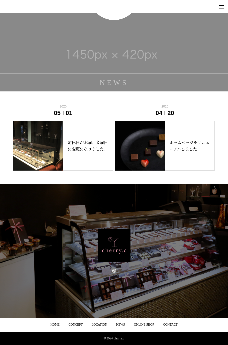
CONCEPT (76, 324)
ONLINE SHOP (144, 324)
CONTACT (170, 324)
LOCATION (99, 324)
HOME (54, 324)
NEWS (120, 324)
